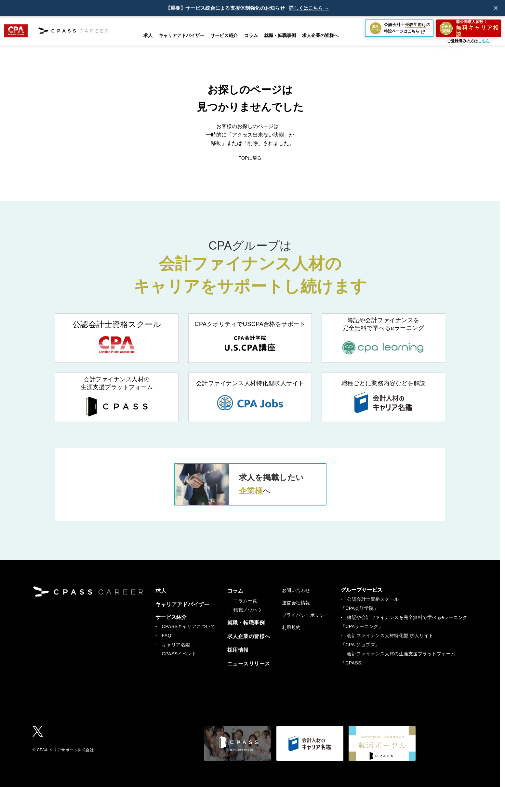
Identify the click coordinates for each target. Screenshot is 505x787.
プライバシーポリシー (305, 615)
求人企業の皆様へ (320, 35)
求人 (148, 35)
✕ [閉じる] (495, 8)
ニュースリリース (248, 663)
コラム (235, 591)
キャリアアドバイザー (181, 35)
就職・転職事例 (280, 35)
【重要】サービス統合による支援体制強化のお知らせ (225, 8)
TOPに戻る (250, 158)
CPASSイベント (179, 653)
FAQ (167, 635)
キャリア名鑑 (176, 644)
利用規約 (291, 627)
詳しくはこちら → (309, 8)
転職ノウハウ (247, 609)
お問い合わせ (296, 590)
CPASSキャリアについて (189, 626)
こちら (484, 41)
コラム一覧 (245, 600)
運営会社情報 (296, 602)
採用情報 (238, 650)
